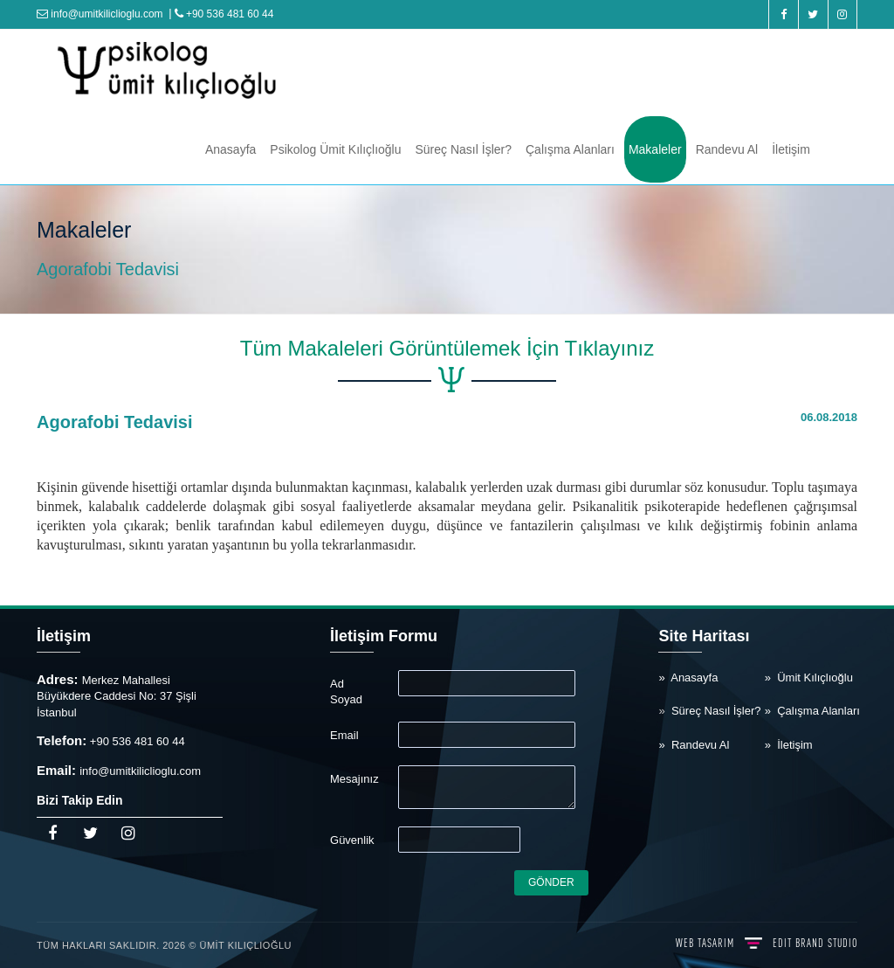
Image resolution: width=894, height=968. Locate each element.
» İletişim (789, 744)
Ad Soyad (346, 692)
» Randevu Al (693, 744)
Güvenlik (352, 840)
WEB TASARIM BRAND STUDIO (766, 943)
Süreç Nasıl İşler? (464, 149)
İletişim (791, 149)
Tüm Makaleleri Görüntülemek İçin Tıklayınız (447, 348)
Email (344, 735)
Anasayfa (230, 149)
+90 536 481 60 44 (224, 14)
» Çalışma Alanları (812, 710)
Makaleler (655, 149)
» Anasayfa (688, 677)
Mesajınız (354, 778)
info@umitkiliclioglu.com (100, 14)
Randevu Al (727, 149)
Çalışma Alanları (570, 149)
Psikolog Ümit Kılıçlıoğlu (335, 149)
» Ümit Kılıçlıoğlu (809, 677)
